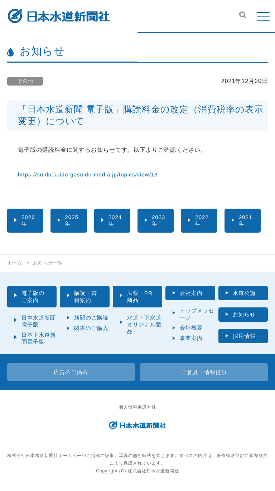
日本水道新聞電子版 (38, 322)
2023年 (159, 220)
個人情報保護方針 (137, 409)
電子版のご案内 (33, 297)
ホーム (15, 263)
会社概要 (191, 329)
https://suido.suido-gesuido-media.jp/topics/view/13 (91, 174)
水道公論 (245, 294)
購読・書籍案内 (86, 297)
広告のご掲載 (71, 373)
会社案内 (192, 294)
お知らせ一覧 (50, 263)
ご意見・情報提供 (204, 373)
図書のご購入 (91, 329)
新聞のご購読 (91, 319)
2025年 (72, 220)
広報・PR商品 (140, 297)
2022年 (202, 220)
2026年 (28, 220)
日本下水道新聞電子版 (38, 339)
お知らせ (245, 315)
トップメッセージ (197, 314)
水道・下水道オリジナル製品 (144, 326)
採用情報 (245, 337)
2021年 (246, 220)
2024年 (115, 220)
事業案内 (191, 339)
